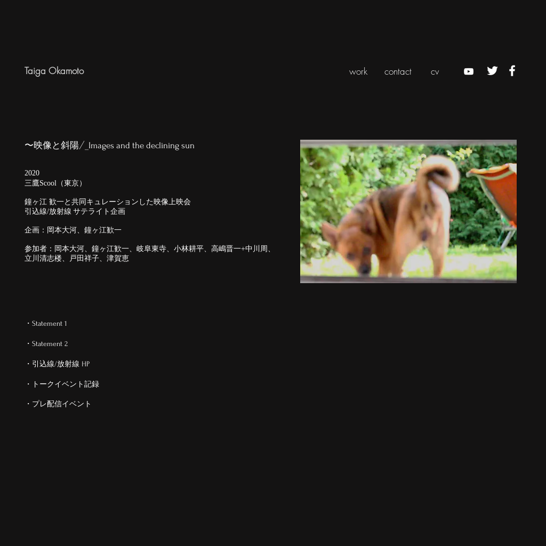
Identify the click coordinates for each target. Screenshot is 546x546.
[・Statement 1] (62, 323)
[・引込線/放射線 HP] (62, 364)
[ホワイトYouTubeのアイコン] (469, 71)
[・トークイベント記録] (62, 384)
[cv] (434, 71)
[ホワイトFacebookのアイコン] (512, 70)
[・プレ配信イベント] (62, 404)
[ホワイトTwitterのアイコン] (492, 70)
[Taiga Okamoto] (75, 71)
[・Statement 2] (62, 343)
